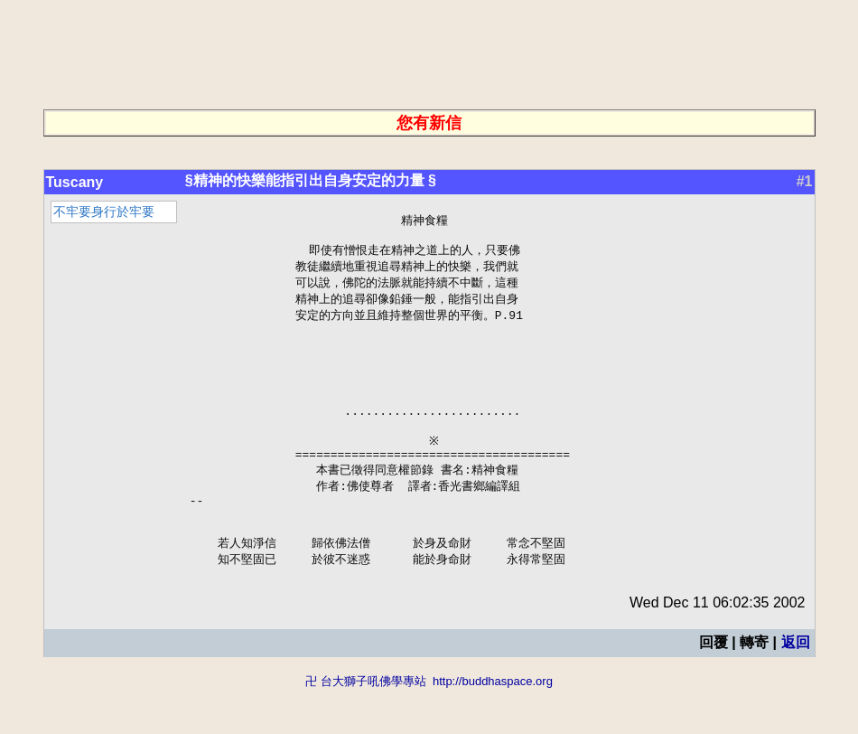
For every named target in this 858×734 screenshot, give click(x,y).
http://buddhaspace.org (493, 725)
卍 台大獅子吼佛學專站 (365, 725)
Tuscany (75, 182)
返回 (795, 686)
